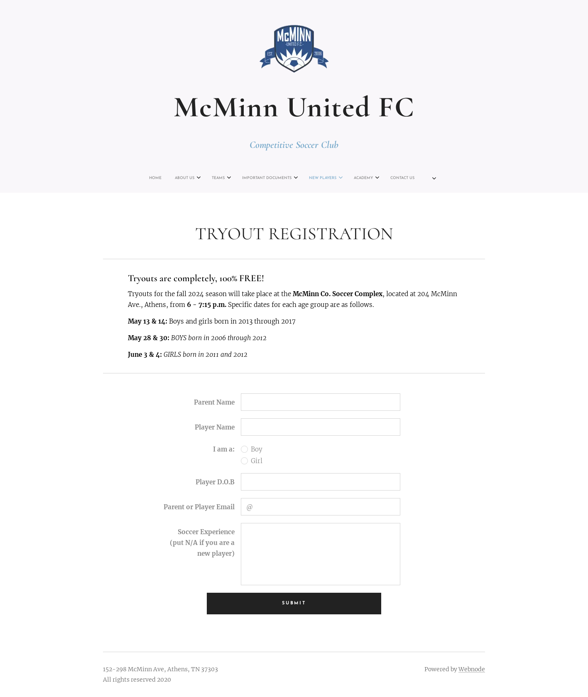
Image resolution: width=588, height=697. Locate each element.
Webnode (471, 669)
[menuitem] (233, 178)
